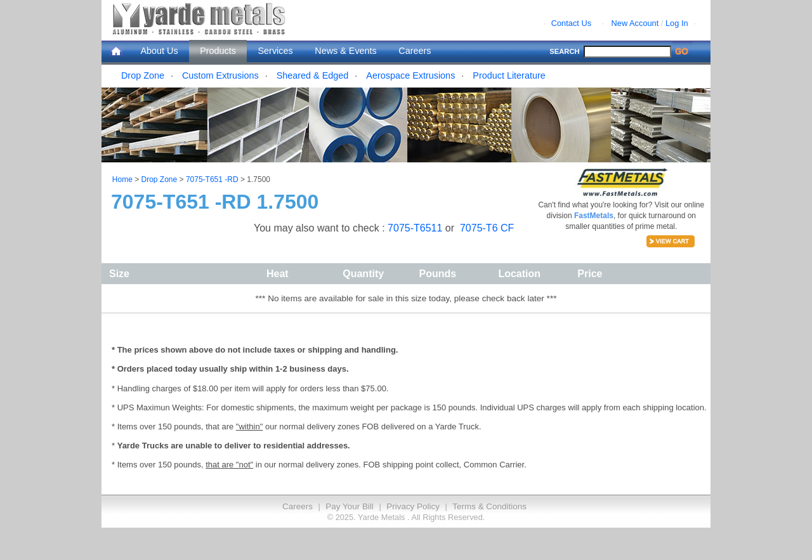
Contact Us (571, 23)
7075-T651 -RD (212, 179)
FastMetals (593, 215)
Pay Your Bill (349, 506)
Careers (414, 51)
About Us (159, 51)
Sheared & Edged (313, 75)
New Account (635, 23)
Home (122, 179)
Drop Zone (142, 75)
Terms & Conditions (489, 506)
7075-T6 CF (487, 228)
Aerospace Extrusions (410, 75)
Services (275, 51)
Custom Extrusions (220, 75)
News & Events (346, 51)
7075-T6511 (416, 228)
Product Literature (509, 75)
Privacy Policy (413, 506)
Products (218, 51)
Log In (676, 23)
